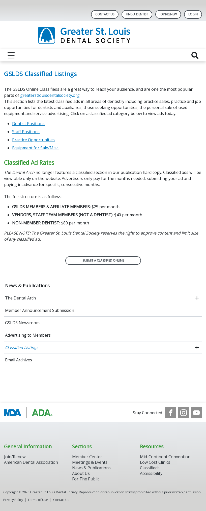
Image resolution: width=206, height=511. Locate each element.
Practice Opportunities (33, 140)
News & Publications (27, 286)
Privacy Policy (13, 499)
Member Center (87, 456)
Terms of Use (38, 499)
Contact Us (104, 14)
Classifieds (150, 468)
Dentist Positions (28, 123)
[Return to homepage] (103, 35)
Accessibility (151, 473)
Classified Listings (21, 347)
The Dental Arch (20, 298)
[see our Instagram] (183, 412)
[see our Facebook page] (170, 412)
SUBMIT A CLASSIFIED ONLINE (103, 260)
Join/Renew (168, 14)
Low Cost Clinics (155, 462)
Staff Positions (26, 131)
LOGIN (193, 14)
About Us (81, 473)
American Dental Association (31, 462)
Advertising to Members (28, 335)
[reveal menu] (11, 55)
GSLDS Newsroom (22, 323)
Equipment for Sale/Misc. (35, 148)
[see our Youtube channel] (196, 412)
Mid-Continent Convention (165, 456)
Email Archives (18, 360)
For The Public (85, 479)
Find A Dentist (137, 14)
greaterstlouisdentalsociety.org (50, 95)
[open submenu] (197, 298)
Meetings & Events (89, 462)
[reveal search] (195, 55)
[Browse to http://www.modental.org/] (29, 412)
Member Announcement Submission (39, 310)
